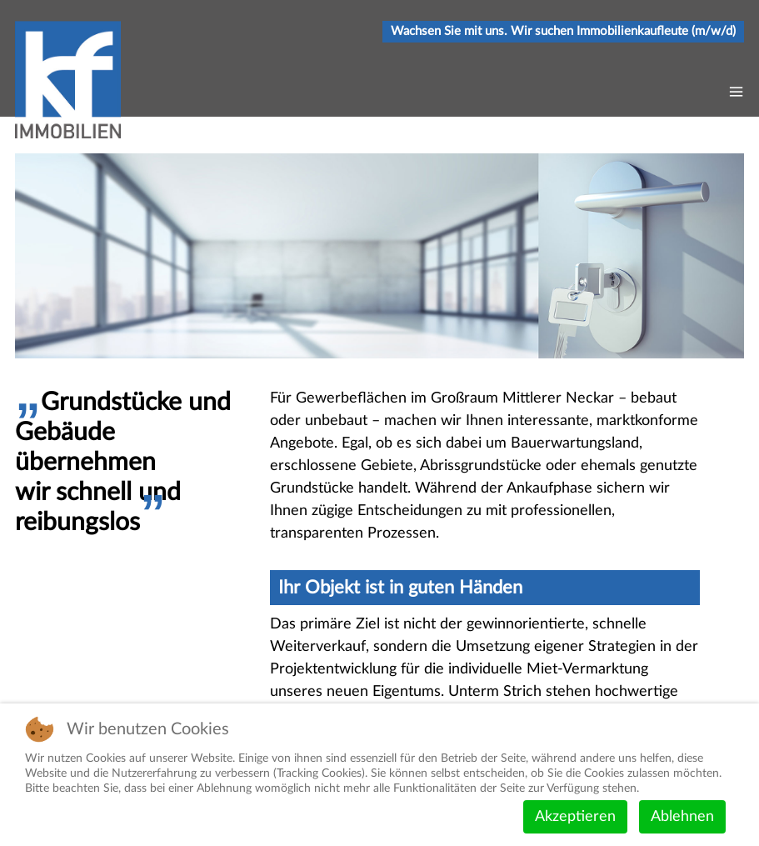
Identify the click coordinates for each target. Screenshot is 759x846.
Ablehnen (682, 816)
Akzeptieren (575, 816)
